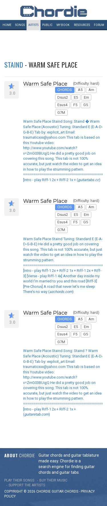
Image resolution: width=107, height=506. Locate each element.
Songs (20, 25)
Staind (13, 64)
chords (71, 491)
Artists (33, 25)
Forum (99, 25)
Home (7, 25)
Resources (82, 25)
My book (62, 25)
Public (47, 25)
